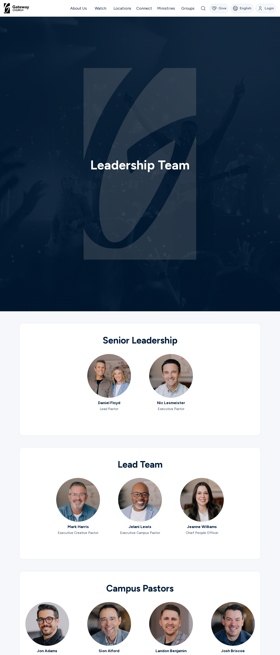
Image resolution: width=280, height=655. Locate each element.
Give (219, 8)
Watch (100, 8)
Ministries (166, 8)
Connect (144, 8)
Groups (187, 8)
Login (265, 8)
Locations (122, 8)
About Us (78, 8)
